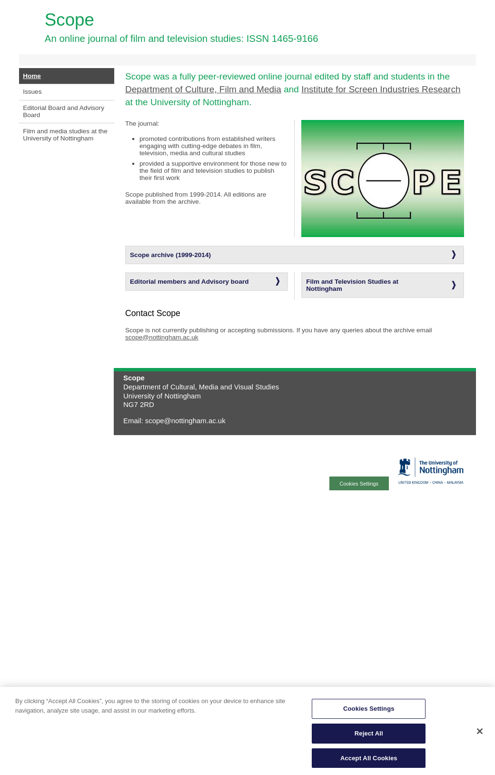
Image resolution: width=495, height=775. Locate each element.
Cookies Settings (369, 710)
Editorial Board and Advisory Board (63, 111)
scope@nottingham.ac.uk (161, 337)
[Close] (479, 733)
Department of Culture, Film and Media (203, 89)
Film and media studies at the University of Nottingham (65, 135)
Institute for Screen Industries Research (380, 89)
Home (32, 75)
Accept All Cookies (368, 760)
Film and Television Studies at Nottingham (352, 285)
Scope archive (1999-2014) (170, 254)
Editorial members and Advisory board (189, 281)
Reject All (369, 735)
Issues (32, 91)
